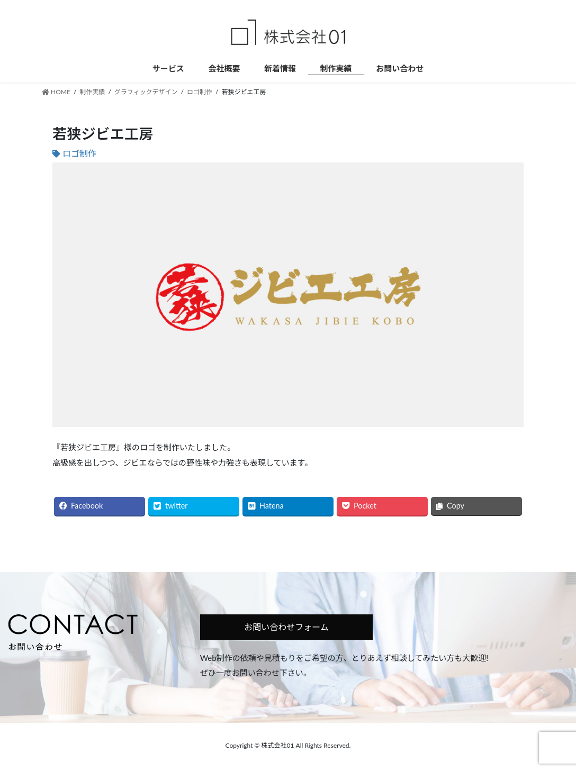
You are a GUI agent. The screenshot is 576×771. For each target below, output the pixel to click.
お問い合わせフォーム (286, 627)
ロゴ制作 (79, 153)
